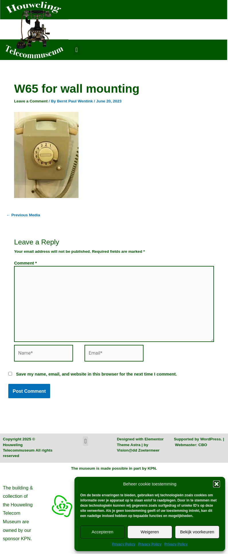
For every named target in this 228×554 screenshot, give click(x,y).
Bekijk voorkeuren (197, 531)
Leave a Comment (31, 101)
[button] (216, 484)
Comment (25, 263)
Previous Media (23, 215)
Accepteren (102, 531)
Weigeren (150, 531)
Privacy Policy (123, 544)
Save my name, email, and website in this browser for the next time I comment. (96, 374)
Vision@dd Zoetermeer (138, 450)
